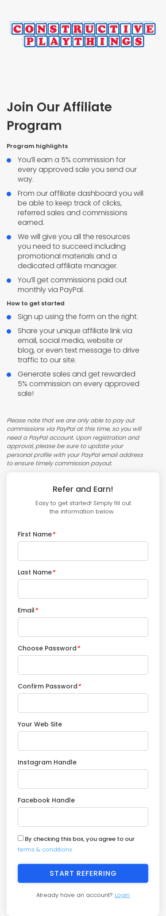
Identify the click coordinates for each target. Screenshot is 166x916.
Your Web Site (40, 724)
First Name (36, 534)
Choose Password (49, 648)
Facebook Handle (46, 800)
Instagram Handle (47, 762)
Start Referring (83, 873)
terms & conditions (45, 849)
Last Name (36, 572)
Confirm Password (49, 686)
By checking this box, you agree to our (76, 844)
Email (28, 610)
